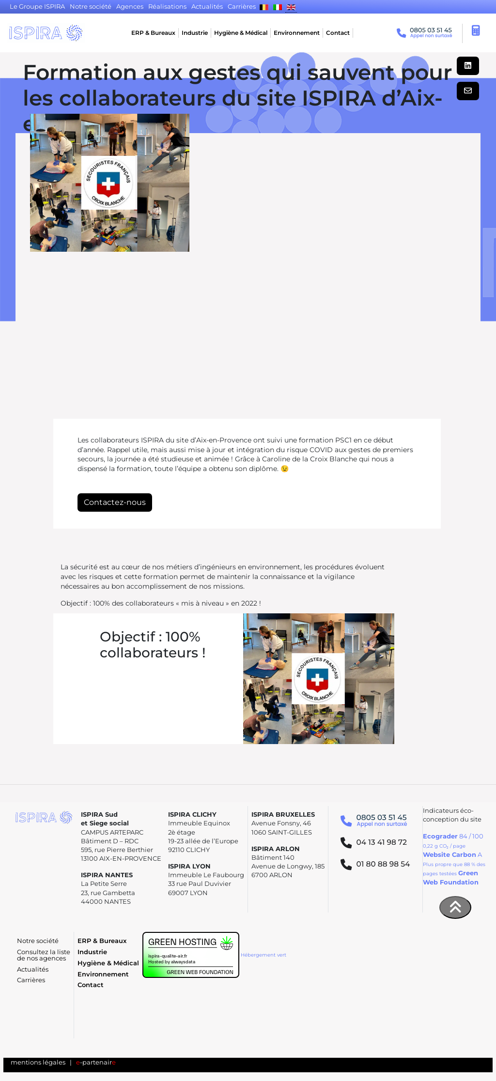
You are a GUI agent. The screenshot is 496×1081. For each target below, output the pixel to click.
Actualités (32, 969)
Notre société (38, 940)
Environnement (297, 32)
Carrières (31, 980)
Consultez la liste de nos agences (43, 955)
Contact (338, 32)
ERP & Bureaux (153, 32)
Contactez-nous (115, 502)
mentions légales (38, 1062)
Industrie (195, 32)
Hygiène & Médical (240, 32)
